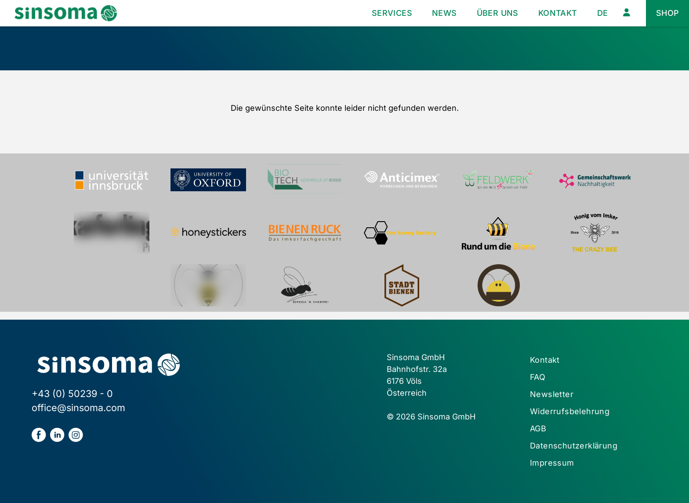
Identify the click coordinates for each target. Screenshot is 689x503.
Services (392, 13)
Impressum (552, 462)
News (444, 13)
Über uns (498, 13)
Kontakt (557, 13)
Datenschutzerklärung (573, 445)
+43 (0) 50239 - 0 (72, 393)
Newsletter (551, 394)
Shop (667, 13)
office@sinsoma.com (78, 407)
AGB (538, 428)
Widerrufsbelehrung (569, 411)
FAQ (537, 377)
